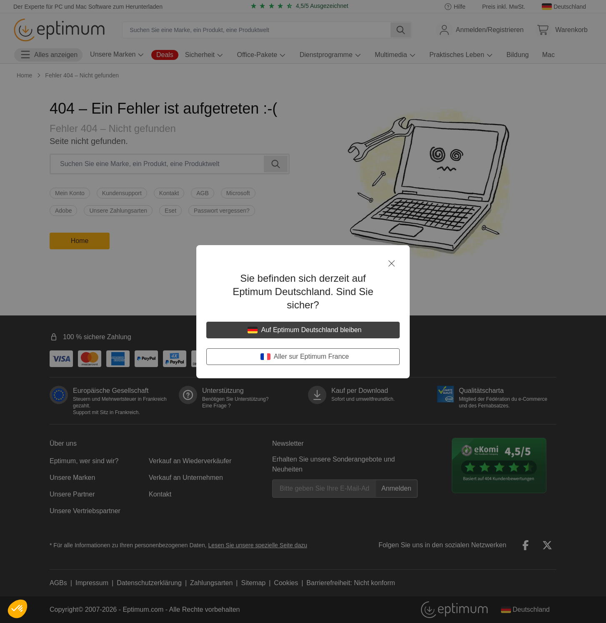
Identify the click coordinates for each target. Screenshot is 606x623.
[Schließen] (391, 263)
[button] (18, 609)
